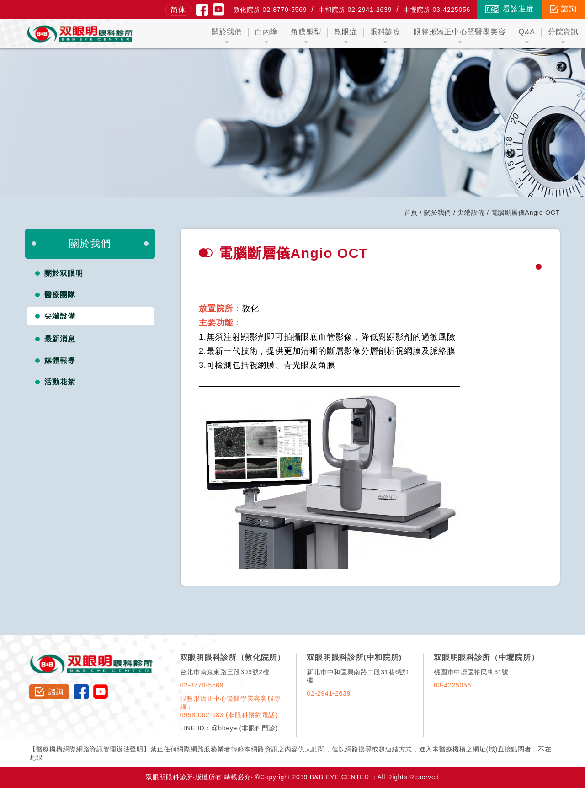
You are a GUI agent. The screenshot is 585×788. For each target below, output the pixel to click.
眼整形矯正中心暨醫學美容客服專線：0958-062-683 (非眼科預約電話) (230, 707)
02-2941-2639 (329, 693)
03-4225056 (452, 685)
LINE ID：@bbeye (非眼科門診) (229, 728)
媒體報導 (59, 360)
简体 (178, 10)
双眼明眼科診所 (91, 657)
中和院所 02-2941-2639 (355, 9)
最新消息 (59, 339)
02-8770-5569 (202, 685)
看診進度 (509, 9)
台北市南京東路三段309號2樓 (225, 672)
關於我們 (437, 212)
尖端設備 (470, 212)
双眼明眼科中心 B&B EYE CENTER (80, 33)
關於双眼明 (63, 273)
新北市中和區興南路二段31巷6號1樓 (358, 676)
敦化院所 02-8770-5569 (270, 9)
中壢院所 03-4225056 (437, 9)
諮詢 (563, 9)
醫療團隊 (59, 294)
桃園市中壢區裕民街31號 (471, 672)
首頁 (411, 212)
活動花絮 (59, 382)
